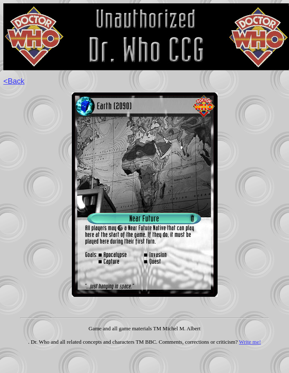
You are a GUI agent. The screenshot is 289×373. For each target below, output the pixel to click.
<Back (14, 81)
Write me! (250, 342)
